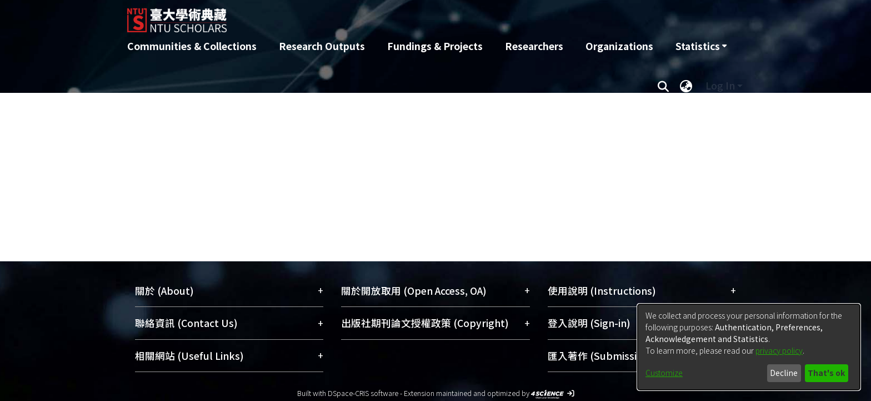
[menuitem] (701, 46)
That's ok (826, 372)
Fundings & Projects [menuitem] (435, 46)
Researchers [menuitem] (534, 46)
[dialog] (749, 347)
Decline (784, 372)
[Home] (375, 16)
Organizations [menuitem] (619, 46)
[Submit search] (663, 85)
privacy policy (779, 350)
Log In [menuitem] (720, 85)
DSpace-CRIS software (363, 393)
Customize (664, 372)
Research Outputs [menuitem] (322, 46)
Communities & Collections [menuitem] (192, 46)
